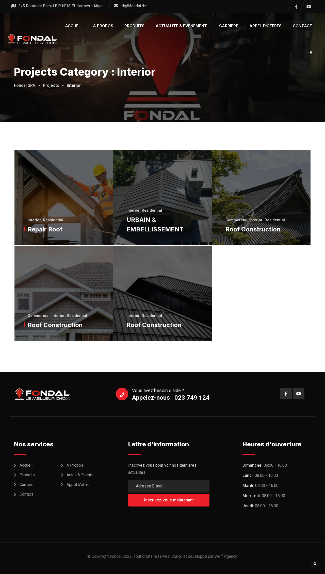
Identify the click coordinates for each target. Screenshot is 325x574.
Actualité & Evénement (182, 25)
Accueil (73, 25)
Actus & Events (80, 474)
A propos (103, 25)
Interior (34, 220)
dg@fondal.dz (134, 6)
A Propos (75, 465)
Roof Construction (253, 229)
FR (309, 52)
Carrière (228, 25)
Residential (53, 220)
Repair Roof (45, 229)
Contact (302, 25)
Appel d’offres (265, 25)
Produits (134, 25)
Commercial (237, 220)
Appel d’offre (78, 484)
